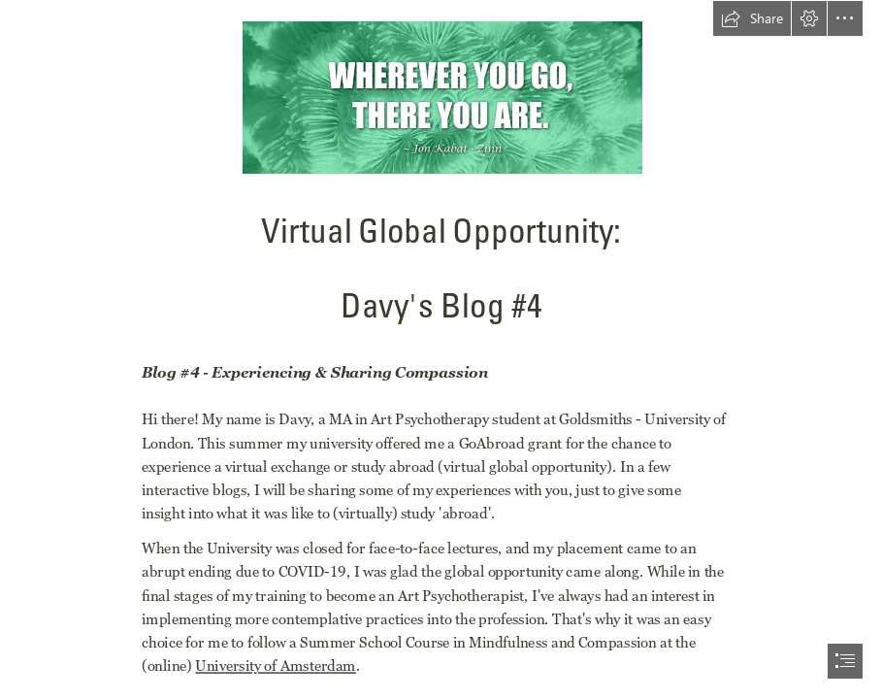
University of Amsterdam (275, 666)
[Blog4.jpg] (441, 96)
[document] (441, 349)
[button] (752, 18)
